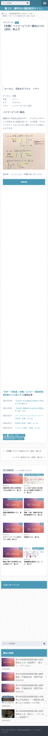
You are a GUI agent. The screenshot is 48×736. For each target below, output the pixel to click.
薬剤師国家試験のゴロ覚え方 (18, 13)
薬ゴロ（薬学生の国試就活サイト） (24, 8)
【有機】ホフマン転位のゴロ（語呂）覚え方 (23, 451)
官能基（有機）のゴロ (21, 391)
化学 (31, 13)
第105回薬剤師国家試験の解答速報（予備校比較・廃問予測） (23, 688)
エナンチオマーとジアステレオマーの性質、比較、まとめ (29, 417)
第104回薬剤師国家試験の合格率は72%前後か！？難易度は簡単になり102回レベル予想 (23, 701)
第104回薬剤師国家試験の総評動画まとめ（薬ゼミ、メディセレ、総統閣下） (23, 715)
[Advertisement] (24, 58)
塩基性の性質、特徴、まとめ (26, 423)
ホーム (4, 13)
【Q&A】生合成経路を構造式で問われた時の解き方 (29, 402)
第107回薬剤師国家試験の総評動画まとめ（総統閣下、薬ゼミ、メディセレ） (23, 664)
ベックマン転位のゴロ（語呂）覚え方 (27, 457)
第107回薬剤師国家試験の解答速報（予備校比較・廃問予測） (23, 676)
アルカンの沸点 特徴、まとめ (27, 428)
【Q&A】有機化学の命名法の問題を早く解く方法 (29, 409)
